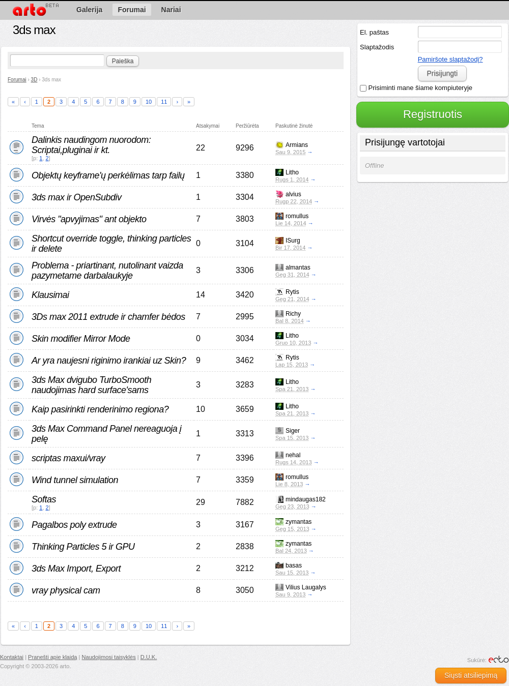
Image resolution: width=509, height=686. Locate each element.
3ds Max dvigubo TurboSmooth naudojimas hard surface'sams (91, 385)
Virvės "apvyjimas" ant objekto (89, 219)
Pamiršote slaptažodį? (450, 59)
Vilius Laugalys (306, 587)
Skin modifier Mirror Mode (81, 339)
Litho (292, 172)
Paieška (123, 61)
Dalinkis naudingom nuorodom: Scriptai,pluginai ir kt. (91, 145)
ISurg (293, 240)
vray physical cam (66, 590)
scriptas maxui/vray (68, 458)
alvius (293, 194)
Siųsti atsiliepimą (470, 675)
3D (34, 79)
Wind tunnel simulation (75, 480)
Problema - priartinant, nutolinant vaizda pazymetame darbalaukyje (107, 270)
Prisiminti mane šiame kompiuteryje (416, 88)
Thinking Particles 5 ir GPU (83, 547)
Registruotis (432, 114)
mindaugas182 (306, 499)
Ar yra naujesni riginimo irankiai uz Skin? (109, 360)
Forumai (17, 79)
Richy (293, 313)
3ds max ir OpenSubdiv (77, 197)
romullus (297, 216)
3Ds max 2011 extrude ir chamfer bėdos (108, 317)
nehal (293, 455)
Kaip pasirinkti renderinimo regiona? (100, 409)
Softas (44, 499)
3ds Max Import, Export (76, 568)
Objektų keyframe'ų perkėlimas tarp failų (108, 175)
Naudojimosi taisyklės (109, 657)
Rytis (292, 291)
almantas (298, 267)
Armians (297, 144)
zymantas (299, 521)
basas (294, 565)
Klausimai (50, 295)
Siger (293, 430)
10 (149, 102)
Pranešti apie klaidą (52, 657)
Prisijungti (442, 73)
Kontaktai (11, 657)
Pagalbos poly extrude (74, 525)
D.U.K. (148, 657)
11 (164, 102)
